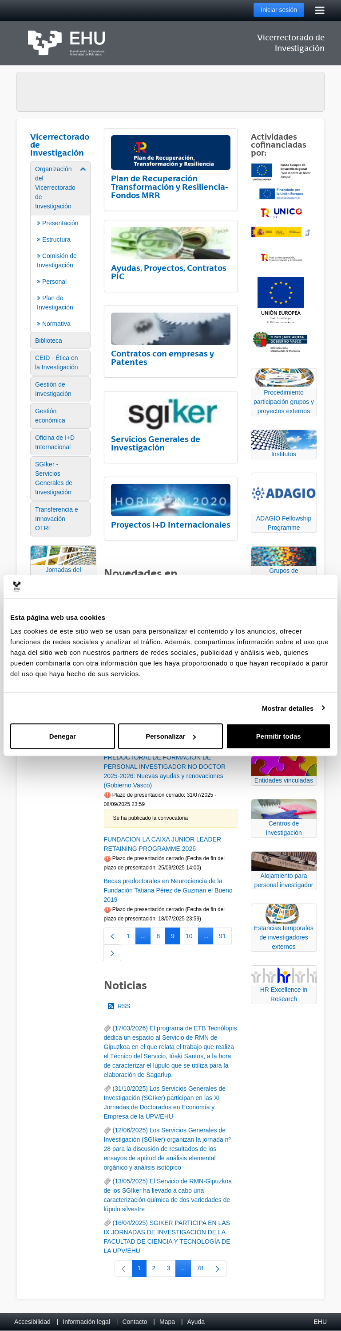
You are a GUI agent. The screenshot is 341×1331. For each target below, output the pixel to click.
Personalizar (171, 736)
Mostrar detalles (288, 708)
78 (203, 1269)
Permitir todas (278, 736)
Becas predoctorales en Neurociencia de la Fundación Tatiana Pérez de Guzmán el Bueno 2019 (168, 890)
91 (225, 937)
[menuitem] (60, 246)
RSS (119, 1006)
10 (192, 937)
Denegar (62, 736)
